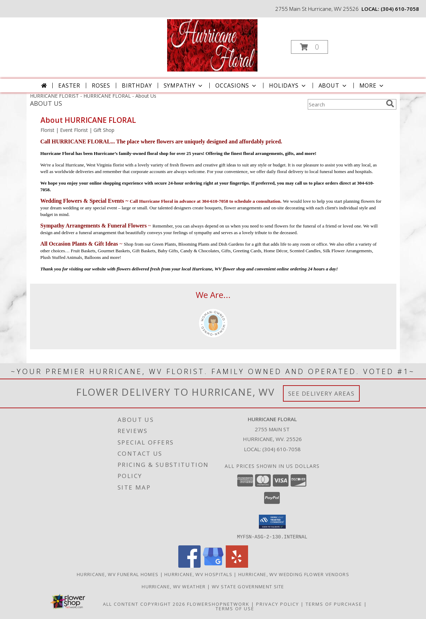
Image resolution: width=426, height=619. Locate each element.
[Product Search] (345, 104)
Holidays (288, 85)
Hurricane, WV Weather (173, 586)
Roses (101, 85)
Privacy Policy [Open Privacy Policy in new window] (277, 604)
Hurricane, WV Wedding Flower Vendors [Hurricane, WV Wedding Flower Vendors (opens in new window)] (293, 574)
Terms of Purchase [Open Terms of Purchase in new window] (334, 604)
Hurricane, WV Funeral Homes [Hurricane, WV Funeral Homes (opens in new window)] (117, 574)
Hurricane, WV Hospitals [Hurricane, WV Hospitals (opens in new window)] (198, 574)
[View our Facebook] (189, 565)
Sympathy (184, 85)
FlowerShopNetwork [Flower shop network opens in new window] (218, 604)
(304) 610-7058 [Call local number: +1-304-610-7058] (400, 8)
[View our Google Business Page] (213, 565)
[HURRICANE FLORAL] (212, 45)
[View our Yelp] (237, 565)
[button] (309, 47)
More (372, 85)
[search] (390, 103)
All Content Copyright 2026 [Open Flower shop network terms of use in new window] (144, 604)
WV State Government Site (248, 586)
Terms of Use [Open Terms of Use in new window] (235, 608)
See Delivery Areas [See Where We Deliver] (321, 393)
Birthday (137, 85)
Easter (69, 85)
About (333, 85)
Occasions (236, 85)
